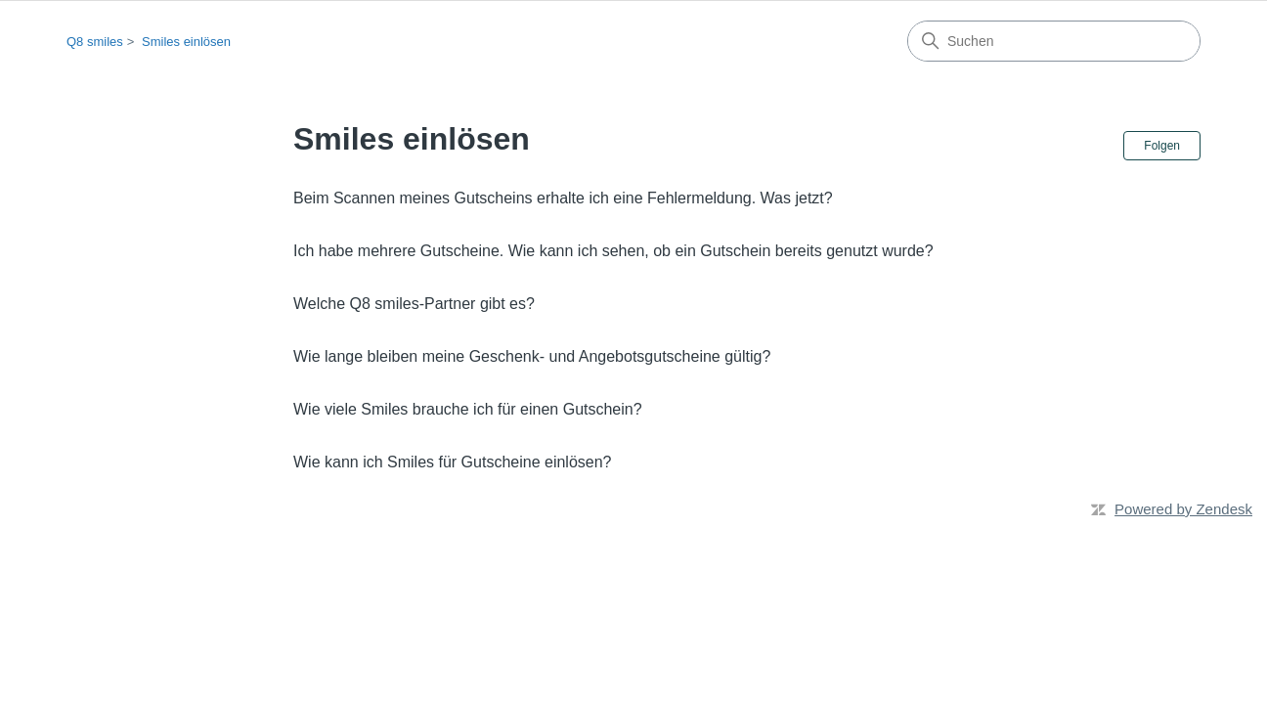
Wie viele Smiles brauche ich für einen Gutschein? (467, 409)
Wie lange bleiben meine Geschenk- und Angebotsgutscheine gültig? (531, 356)
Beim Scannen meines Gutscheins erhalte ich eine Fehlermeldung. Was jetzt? (563, 198)
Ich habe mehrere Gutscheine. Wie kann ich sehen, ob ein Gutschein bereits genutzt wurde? (613, 250)
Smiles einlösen (186, 41)
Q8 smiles (94, 41)
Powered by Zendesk (1183, 509)
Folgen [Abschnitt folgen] (1162, 146)
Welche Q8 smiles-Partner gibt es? (414, 303)
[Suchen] (1054, 41)
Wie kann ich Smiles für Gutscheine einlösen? (452, 462)
